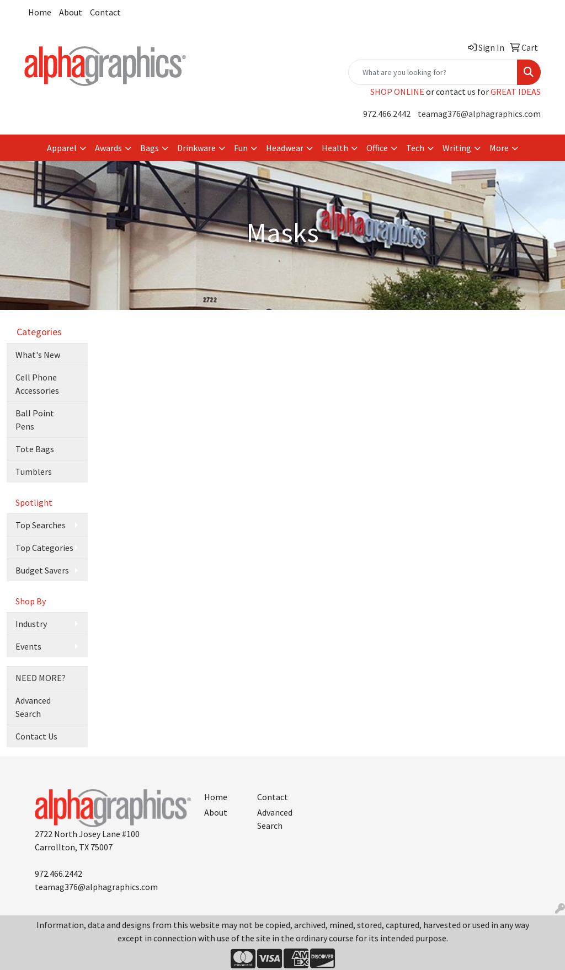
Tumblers (33, 471)
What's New (37, 354)
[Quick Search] (433, 72)
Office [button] (377, 147)
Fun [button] (241, 147)
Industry (31, 623)
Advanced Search (33, 707)
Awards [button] (108, 147)
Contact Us (36, 736)
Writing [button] (457, 147)
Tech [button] (415, 147)
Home (39, 12)
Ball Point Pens (34, 420)
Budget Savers (42, 570)
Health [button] (335, 147)
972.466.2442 (387, 113)
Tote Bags (34, 448)
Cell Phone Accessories (37, 384)
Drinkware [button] (196, 147)
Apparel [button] (62, 147)
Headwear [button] (284, 147)
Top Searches (40, 524)
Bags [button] (149, 147)
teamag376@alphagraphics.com (479, 113)
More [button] (499, 147)
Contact (105, 12)
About (70, 12)
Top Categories (44, 547)
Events (28, 646)
